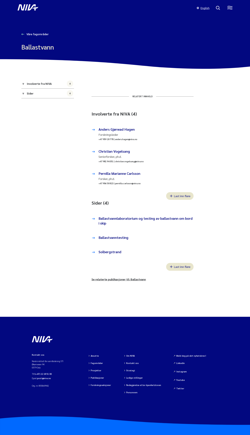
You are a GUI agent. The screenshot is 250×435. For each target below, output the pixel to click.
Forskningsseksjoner (101, 385)
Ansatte (95, 355)
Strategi (130, 370)
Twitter (180, 388)
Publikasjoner (97, 377)
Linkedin (180, 363)
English (203, 8)
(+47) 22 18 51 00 (43, 374)
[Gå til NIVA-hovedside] (104, 8)
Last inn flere (179, 196)
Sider (50, 93)
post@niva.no (44, 378)
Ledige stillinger (134, 377)
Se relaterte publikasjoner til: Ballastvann (119, 279)
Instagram (181, 371)
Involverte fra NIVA (50, 83)
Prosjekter (96, 370)
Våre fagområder (37, 34)
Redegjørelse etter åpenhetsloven (143, 385)
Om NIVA (130, 355)
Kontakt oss (132, 363)
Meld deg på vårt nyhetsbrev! (191, 355)
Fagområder (97, 363)
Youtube (180, 380)
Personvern (132, 392)
